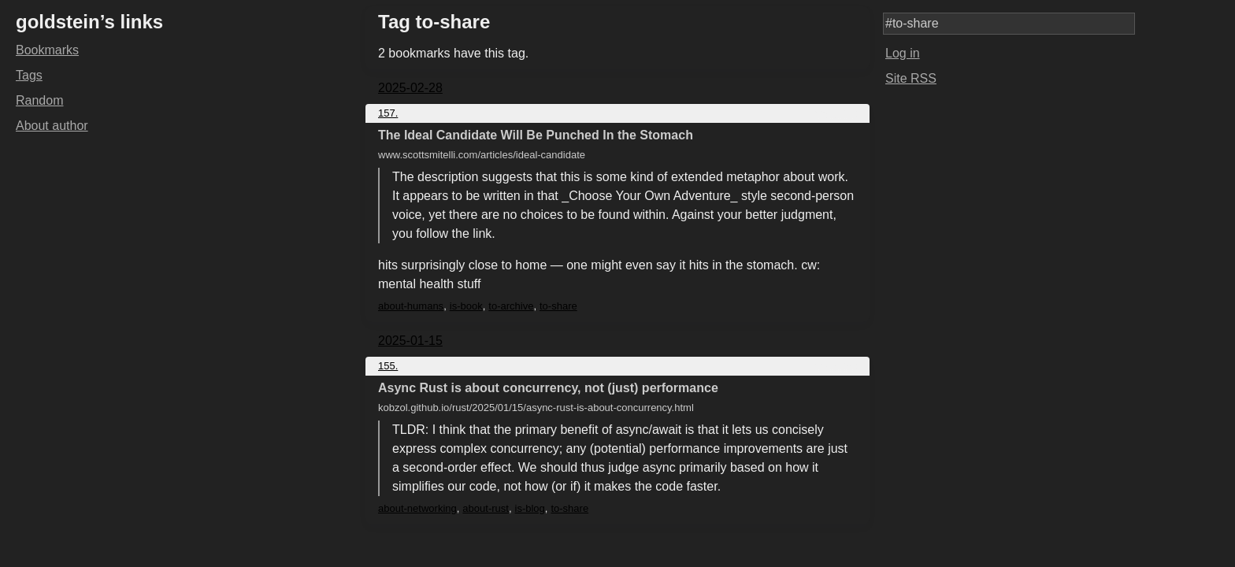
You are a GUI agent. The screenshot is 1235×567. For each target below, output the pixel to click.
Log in (902, 53)
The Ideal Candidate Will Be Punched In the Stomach (535, 135)
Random (39, 100)
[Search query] (1009, 24)
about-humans (410, 306)
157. (388, 113)
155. (388, 366)
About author (52, 125)
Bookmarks (47, 50)
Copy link (836, 113)
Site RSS (910, 78)
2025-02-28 (410, 87)
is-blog (530, 508)
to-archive (510, 306)
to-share (558, 306)
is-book (466, 306)
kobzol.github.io (536, 407)
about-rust (485, 508)
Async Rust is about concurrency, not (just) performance (548, 388)
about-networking (417, 508)
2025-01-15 (410, 340)
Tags (29, 75)
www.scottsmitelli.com (481, 155)
